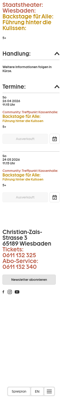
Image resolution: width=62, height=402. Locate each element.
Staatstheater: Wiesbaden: (22, 7)
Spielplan (19, 391)
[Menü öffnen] (49, 391)
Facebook (3, 292)
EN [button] (37, 391)
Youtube (17, 292)
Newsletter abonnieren (29, 280)
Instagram (9, 292)
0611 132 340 (19, 266)
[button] (31, 53)
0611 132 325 (19, 255)
